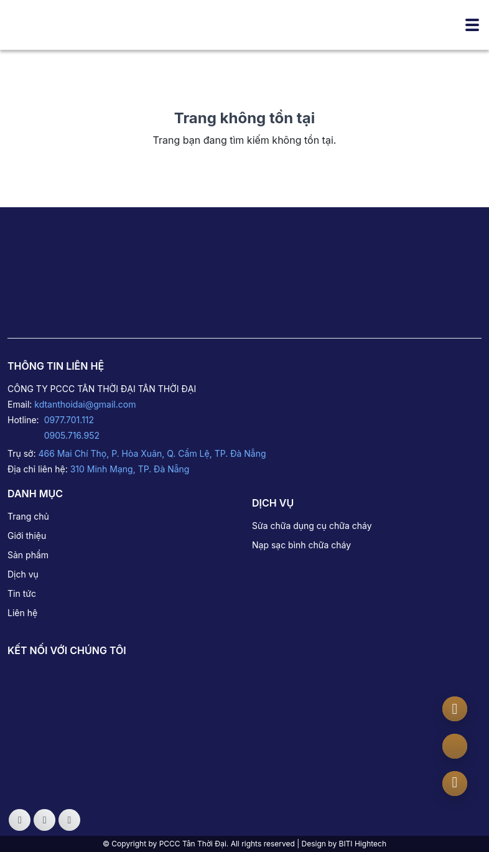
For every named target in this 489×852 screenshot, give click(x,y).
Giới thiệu (26, 535)
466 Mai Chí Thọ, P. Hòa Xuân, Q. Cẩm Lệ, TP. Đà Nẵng (152, 453)
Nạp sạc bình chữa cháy (301, 545)
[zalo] (454, 746)
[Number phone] (455, 782)
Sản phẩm (28, 555)
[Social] (19, 820)
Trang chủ (28, 516)
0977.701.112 (69, 419)
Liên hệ (22, 612)
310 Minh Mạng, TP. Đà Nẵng (130, 469)
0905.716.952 (72, 435)
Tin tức (21, 593)
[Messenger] (455, 709)
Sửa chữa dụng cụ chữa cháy (312, 525)
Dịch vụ (23, 574)
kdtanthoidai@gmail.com (85, 404)
